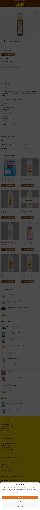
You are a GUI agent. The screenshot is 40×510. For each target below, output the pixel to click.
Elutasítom (20, 502)
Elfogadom (20, 497)
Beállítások (20, 506)
